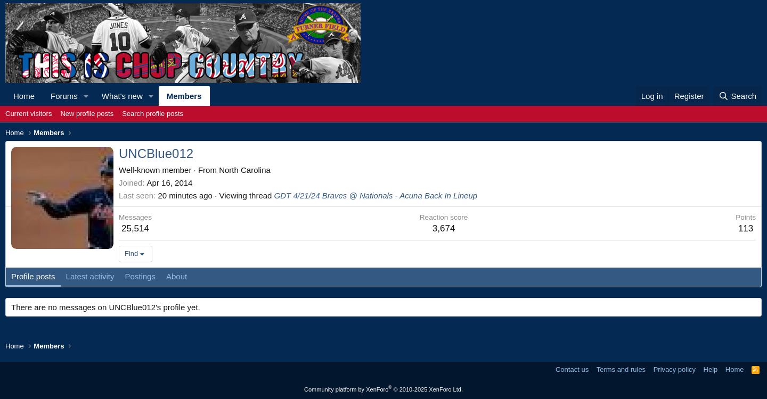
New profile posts (86, 114)
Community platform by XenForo (383, 389)
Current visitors (28, 114)
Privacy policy (675, 369)
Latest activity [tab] (90, 276)
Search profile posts (152, 114)
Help (711, 369)
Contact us (572, 369)
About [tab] (176, 276)
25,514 (135, 228)
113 (745, 228)
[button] (86, 96)
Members (184, 96)
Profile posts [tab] (33, 276)
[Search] (737, 96)
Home (24, 96)
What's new (122, 96)
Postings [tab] (140, 276)
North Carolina (245, 169)
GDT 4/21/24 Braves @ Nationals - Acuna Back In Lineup (376, 195)
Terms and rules (621, 369)
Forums (64, 96)
